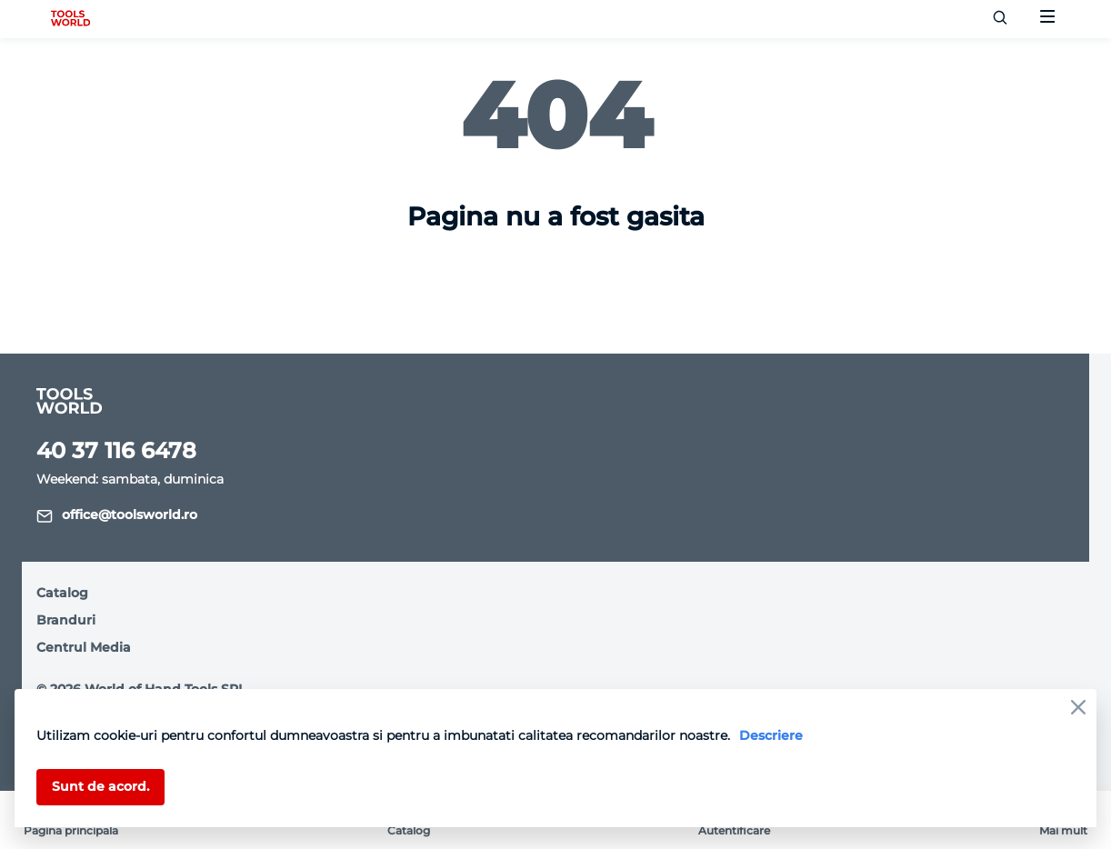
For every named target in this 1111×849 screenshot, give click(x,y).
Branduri (65, 620)
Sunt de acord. (100, 786)
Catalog (62, 592)
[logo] (70, 19)
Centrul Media (83, 647)
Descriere (771, 735)
